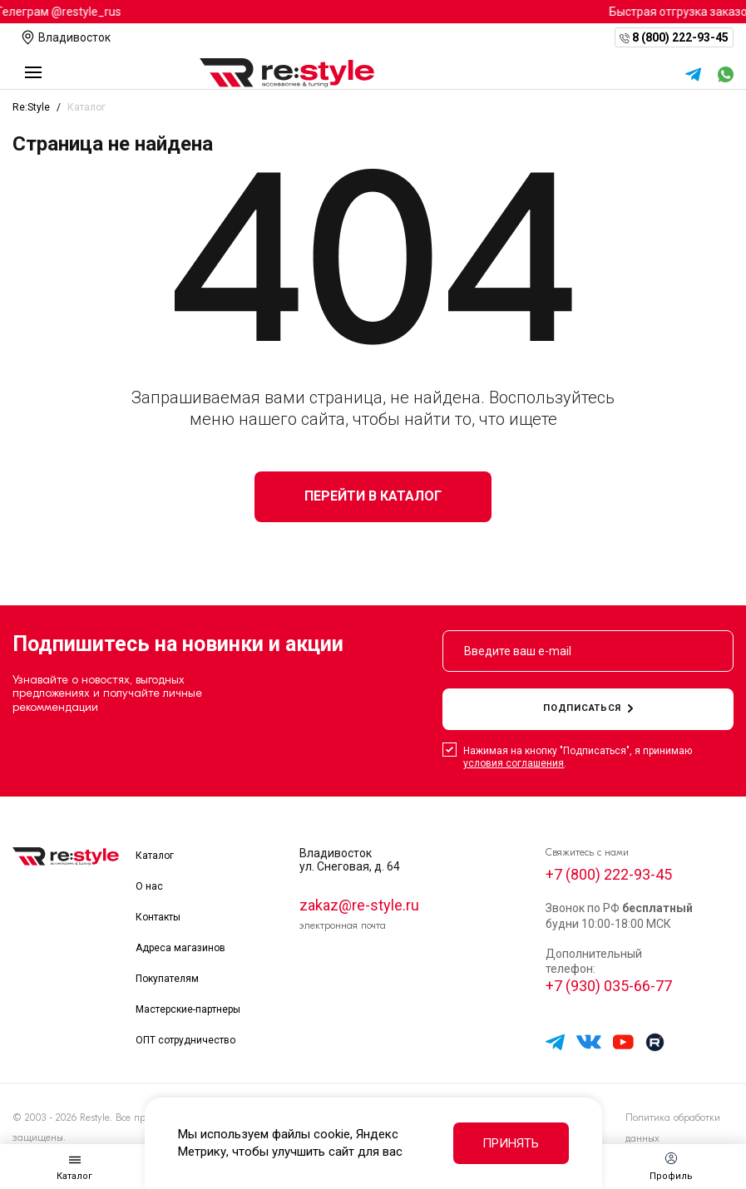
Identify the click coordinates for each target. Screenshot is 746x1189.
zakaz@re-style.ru (359, 905)
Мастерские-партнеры (188, 1009)
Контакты (158, 917)
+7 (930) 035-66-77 (609, 985)
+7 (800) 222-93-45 (609, 874)
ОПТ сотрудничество (185, 1040)
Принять (510, 1143)
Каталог (155, 855)
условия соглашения (513, 763)
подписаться (588, 708)
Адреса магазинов (180, 948)
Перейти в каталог (373, 496)
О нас (149, 886)
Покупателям (167, 978)
